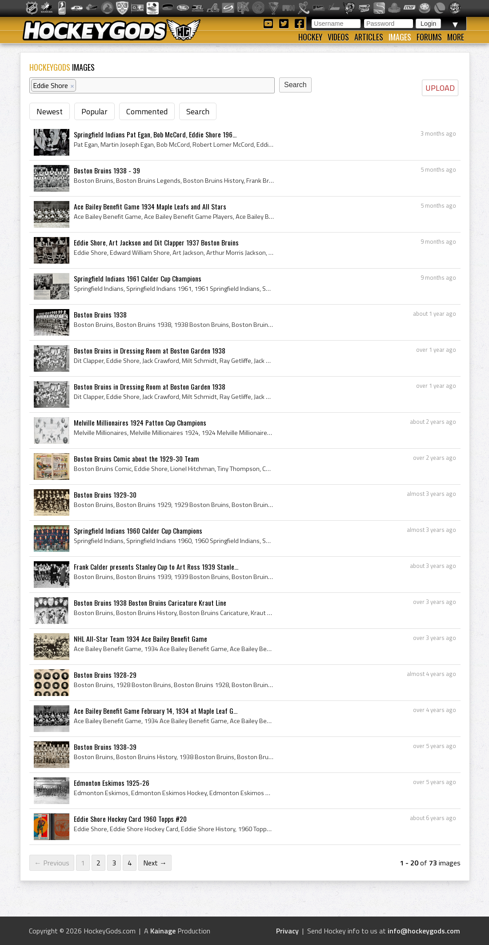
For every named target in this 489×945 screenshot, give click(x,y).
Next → (155, 862)
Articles (368, 37)
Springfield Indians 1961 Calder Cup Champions (137, 278)
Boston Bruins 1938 (100, 314)
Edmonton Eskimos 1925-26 (111, 782)
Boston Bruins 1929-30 (105, 494)
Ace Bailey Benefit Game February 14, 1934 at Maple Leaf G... (155, 710)
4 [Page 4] (130, 862)
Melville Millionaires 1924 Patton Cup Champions (140, 422)
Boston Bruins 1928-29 (105, 674)
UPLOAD (440, 88)
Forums (429, 37)
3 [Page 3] (114, 862)
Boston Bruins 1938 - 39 (107, 170)
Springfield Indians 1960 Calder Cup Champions (138, 530)
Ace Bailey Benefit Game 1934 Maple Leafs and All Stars (150, 206)
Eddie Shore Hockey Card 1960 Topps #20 (130, 818)
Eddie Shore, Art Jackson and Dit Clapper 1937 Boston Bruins (156, 242)
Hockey (310, 37)
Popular (94, 111)
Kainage (163, 930)
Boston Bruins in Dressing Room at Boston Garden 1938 (149, 350)
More (455, 37)
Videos (338, 37)
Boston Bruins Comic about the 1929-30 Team (136, 458)
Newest (49, 111)
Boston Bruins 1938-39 (105, 746)
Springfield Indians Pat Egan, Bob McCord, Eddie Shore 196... (155, 134)
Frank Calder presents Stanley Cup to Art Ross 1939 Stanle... (156, 566)
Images (400, 37)
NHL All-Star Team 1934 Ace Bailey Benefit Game (140, 638)
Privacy (287, 930)
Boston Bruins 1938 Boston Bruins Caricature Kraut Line (150, 602)
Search (197, 111)
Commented (147, 111)
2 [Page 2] (98, 862)
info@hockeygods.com (424, 930)
